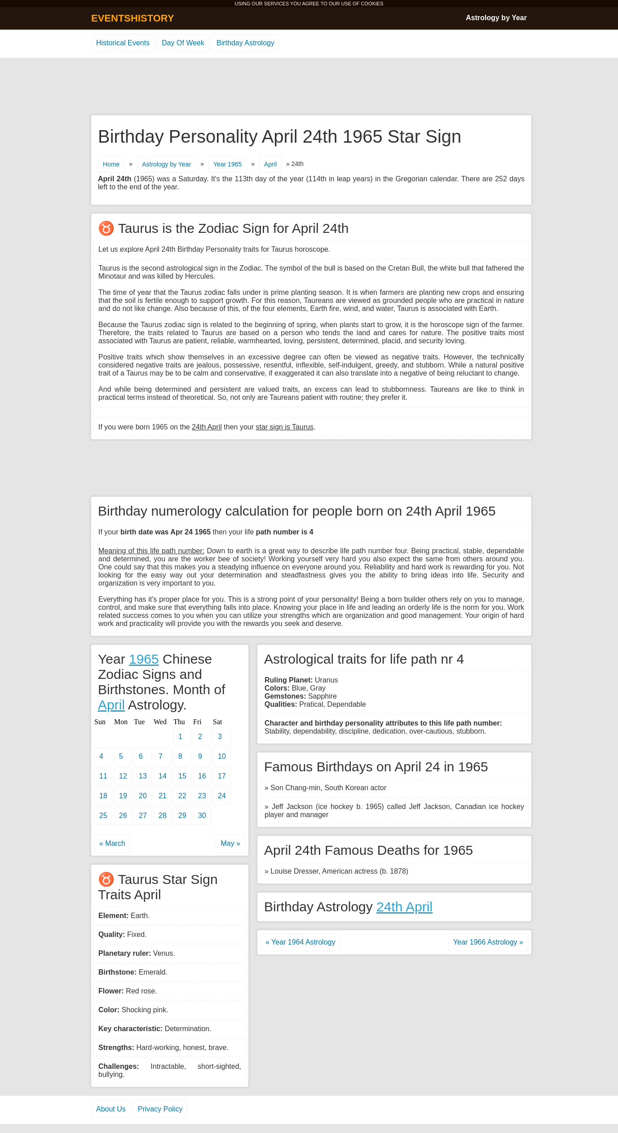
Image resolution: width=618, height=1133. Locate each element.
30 (202, 815)
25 (103, 815)
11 (103, 776)
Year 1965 (227, 164)
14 (163, 776)
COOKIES (372, 3)
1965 (144, 659)
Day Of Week (183, 43)
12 (123, 776)
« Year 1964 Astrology (300, 942)
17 (222, 776)
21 (163, 796)
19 (123, 796)
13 (143, 776)
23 (202, 796)
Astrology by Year (496, 18)
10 (222, 756)
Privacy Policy (160, 1109)
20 (143, 796)
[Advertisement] (309, 87)
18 (103, 796)
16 (202, 776)
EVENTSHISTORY (132, 18)
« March (112, 843)
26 (123, 815)
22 (182, 796)
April (270, 164)
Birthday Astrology (245, 43)
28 (163, 815)
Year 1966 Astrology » (488, 942)
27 (143, 815)
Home (111, 164)
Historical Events (123, 43)
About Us (111, 1109)
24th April (404, 906)
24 (222, 796)
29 (182, 815)
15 (182, 776)
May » (230, 843)
